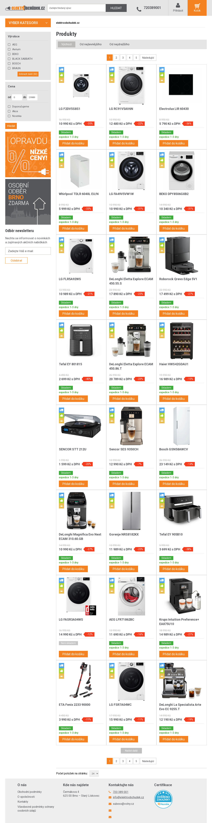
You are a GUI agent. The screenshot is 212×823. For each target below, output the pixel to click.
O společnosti (26, 796)
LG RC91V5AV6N (121, 109)
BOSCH (16, 63)
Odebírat (16, 260)
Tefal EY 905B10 (171, 534)
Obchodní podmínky (30, 792)
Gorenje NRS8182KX (124, 534)
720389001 (152, 8)
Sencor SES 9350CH (123, 449)
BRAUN (16, 68)
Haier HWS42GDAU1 (174, 364)
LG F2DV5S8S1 (69, 109)
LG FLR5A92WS (70, 279)
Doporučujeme (20, 106)
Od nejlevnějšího (91, 44)
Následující (148, 57)
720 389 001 (120, 792)
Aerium (16, 49)
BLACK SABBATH (22, 58)
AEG (14, 44)
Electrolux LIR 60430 (174, 109)
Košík (197, 10)
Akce (15, 111)
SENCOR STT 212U (72, 449)
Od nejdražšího (119, 44)
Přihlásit (178, 10)
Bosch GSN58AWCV (173, 449)
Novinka (16, 116)
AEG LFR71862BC (121, 619)
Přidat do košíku (73, 143)
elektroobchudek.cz (68, 22)
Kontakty (23, 801)
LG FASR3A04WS (71, 619)
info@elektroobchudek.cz (128, 797)
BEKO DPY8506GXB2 (174, 194)
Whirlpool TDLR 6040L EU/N (79, 194)
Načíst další (131, 750)
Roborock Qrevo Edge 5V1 (178, 279)
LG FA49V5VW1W (121, 194)
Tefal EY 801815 (70, 364)
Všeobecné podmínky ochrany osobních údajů (36, 808)
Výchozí (66, 44)
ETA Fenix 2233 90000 (74, 704)
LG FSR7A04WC (120, 704)
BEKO (15, 54)
